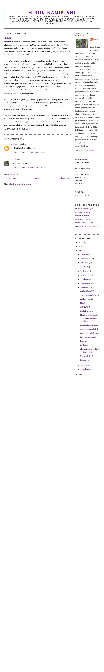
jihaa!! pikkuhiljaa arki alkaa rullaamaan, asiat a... (89, 318)
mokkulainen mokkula (89, 325)
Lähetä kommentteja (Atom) (20, 184)
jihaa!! (7, 37)
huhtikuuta (85, 287)
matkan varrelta (86, 299)
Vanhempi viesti (64, 178)
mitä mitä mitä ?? (87, 291)
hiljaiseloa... (85, 360)
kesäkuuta (85, 279)
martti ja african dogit (84, 209)
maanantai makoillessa (89, 333)
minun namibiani (52, 12)
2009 (80, 251)
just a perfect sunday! (88, 337)
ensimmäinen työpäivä (89, 329)
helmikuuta (85, 369)
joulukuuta (85, 254)
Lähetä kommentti (11, 174)
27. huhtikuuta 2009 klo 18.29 (28, 152)
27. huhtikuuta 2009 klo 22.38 (28, 167)
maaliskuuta (86, 365)
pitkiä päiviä (85, 307)
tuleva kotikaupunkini (84, 223)
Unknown (14, 144)
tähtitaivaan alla (86, 311)
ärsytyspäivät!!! (86, 356)
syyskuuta (85, 267)
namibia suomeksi (82, 219)
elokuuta (84, 271)
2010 (80, 247)
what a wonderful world (89, 295)
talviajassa (84, 345)
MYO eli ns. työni (82, 212)
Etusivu (37, 178)
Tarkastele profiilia (85, 150)
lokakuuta (85, 263)
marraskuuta (86, 258)
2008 (80, 374)
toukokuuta (85, 283)
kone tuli (83, 341)
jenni (13, 159)
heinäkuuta (85, 275)
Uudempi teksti (10, 178)
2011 (80, 242)
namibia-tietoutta (82, 216)
